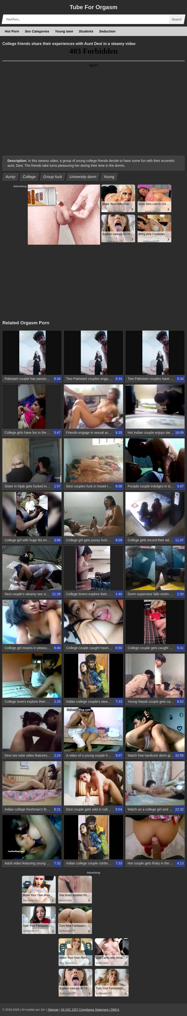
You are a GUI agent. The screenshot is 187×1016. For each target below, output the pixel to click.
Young (109, 177)
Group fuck (52, 177)
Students (86, 31)
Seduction (107, 31)
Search (176, 19)
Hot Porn (12, 31)
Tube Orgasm (93, 7)
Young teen (64, 31)
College (29, 177)
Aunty (10, 177)
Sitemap (53, 1009)
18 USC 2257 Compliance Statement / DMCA (90, 1009)
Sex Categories (37, 31)
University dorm (83, 177)
